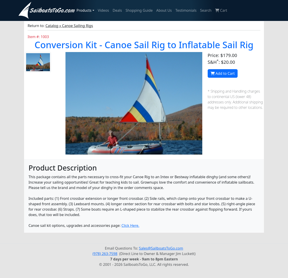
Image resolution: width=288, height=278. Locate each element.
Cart (221, 10)
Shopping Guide (139, 10)
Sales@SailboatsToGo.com (161, 248)
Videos (103, 10)
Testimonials (186, 10)
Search (206, 10)
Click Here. (130, 225)
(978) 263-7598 (104, 253)
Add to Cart (223, 73)
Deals (117, 10)
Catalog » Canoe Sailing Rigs (69, 25)
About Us (164, 10)
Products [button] (84, 10)
